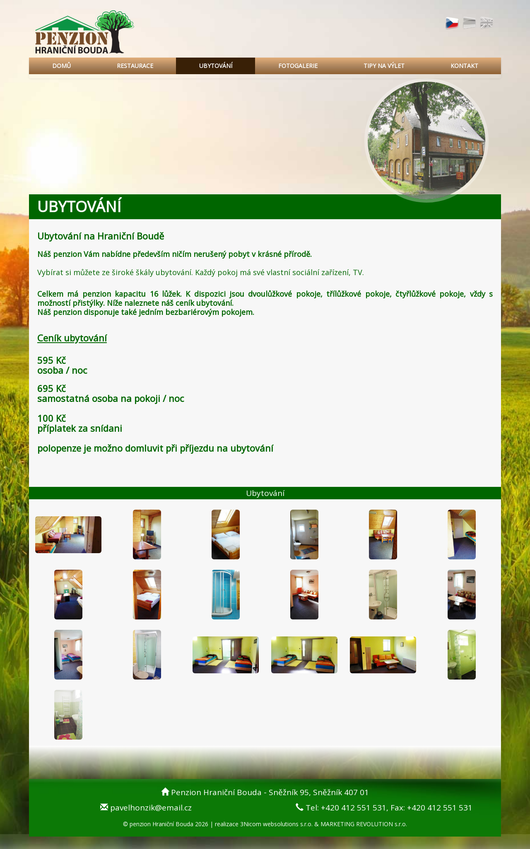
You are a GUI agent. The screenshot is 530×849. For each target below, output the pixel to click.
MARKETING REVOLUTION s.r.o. (363, 824)
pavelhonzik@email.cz (151, 807)
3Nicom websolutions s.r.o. (276, 824)
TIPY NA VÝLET (384, 66)
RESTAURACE (135, 66)
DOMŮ (61, 66)
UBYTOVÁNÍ (215, 66)
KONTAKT (464, 66)
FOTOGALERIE (298, 66)
